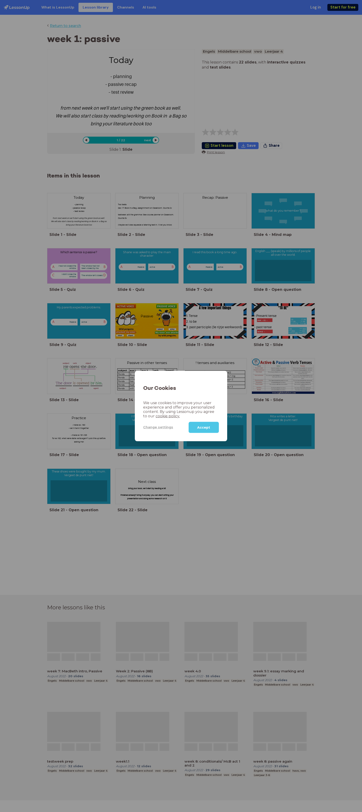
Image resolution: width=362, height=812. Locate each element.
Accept (203, 427)
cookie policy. (168, 416)
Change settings (158, 427)
